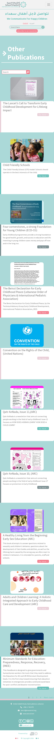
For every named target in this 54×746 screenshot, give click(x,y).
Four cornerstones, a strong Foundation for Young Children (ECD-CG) (27, 228)
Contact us (25, 725)
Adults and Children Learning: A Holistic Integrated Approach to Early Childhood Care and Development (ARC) (27, 600)
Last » (51, 697)
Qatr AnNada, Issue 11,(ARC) (20, 412)
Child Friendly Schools (16, 165)
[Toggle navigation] (48, 4)
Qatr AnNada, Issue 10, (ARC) (20, 473)
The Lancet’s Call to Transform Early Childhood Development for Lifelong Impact (25, 106)
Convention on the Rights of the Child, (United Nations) (26, 351)
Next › (46, 697)
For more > (43, 114)
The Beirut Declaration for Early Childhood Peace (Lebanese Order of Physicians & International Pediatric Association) (25, 294)
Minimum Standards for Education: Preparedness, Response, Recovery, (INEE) (24, 662)
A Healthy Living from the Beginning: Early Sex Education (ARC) (25, 537)
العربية (32, 24)
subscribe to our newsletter (27, 31)
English (25, 23)
